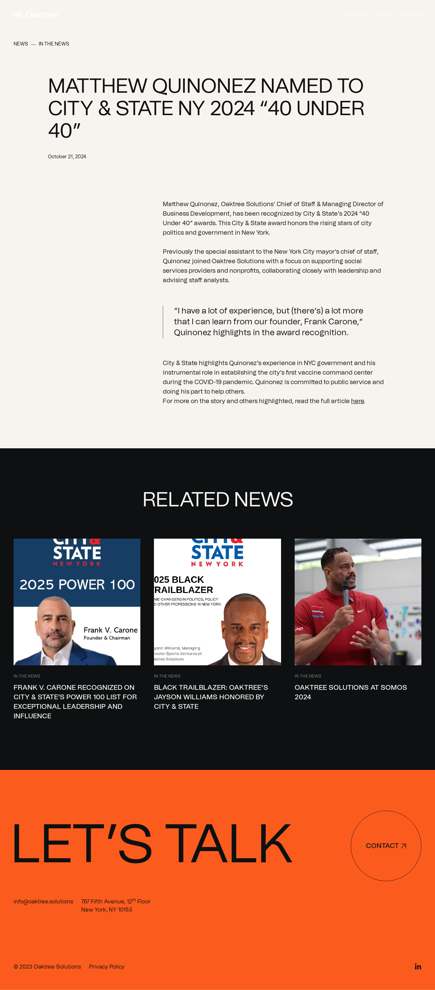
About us (357, 15)
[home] (35, 15)
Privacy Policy (107, 967)
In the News (54, 44)
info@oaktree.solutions (43, 901)
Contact (410, 15)
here (357, 401)
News (384, 15)
